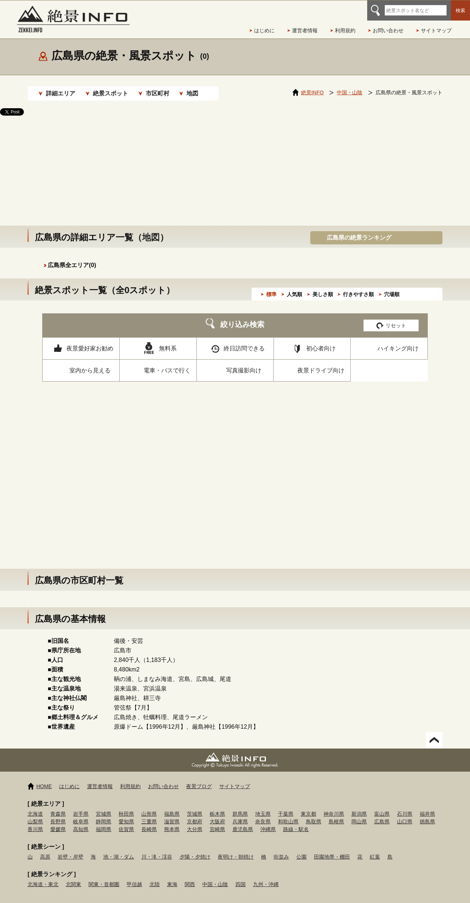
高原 (45, 849)
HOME (44, 779)
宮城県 (103, 806)
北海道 (35, 806)
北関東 (73, 877)
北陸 (154, 877)
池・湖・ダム (118, 849)
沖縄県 (268, 822)
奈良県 (263, 814)
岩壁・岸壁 (70, 849)
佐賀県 (126, 822)
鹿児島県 (242, 822)
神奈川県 (333, 806)
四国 (240, 877)
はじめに (264, 30)
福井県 (427, 806)
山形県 (149, 806)
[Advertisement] (235, 163)
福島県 (172, 806)
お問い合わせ (388, 30)
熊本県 (172, 822)
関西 (190, 877)
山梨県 (35, 814)
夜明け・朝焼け (236, 849)
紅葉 (375, 849)
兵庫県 (240, 814)
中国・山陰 (215, 877)
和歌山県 (288, 814)
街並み (281, 849)
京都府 (194, 814)
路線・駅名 (296, 822)
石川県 (404, 806)
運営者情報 (305, 30)
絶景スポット (110, 93)
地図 (192, 93)
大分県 (194, 822)
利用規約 (345, 30)
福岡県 (103, 822)
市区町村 (157, 93)
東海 (172, 877)
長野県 (58, 814)
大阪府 (217, 814)
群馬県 (240, 806)
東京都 (308, 806)
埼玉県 (263, 806)
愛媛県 (58, 822)
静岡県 (103, 814)
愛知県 (126, 814)
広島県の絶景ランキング (359, 230)
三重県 (149, 814)
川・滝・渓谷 (156, 849)
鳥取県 (313, 814)
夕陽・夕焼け (195, 849)
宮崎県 (217, 822)
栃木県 (217, 806)
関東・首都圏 (103, 877)
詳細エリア (60, 93)
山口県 (404, 814)
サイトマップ (436, 30)
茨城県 (194, 806)
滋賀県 (172, 814)
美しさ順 (322, 287)
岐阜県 (80, 814)
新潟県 (359, 806)
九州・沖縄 (266, 877)
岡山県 (359, 814)
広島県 (382, 814)
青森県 (58, 806)
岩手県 (80, 806)
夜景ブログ (199, 779)
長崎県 (149, 822)
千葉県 (285, 806)
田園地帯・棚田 (332, 849)
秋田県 (126, 806)
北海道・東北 (43, 877)
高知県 (80, 822)
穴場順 (392, 287)
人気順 (294, 287)
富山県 (382, 806)
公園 (301, 849)
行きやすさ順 (358, 287)
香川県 (35, 822)
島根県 (336, 814)
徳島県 (427, 814)
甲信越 (134, 877)
